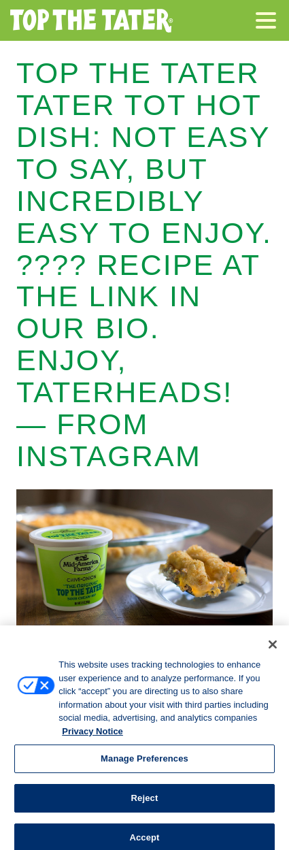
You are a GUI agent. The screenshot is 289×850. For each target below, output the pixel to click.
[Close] (273, 650)
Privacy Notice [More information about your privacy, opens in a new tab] (92, 737)
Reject (144, 803)
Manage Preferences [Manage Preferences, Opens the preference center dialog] (144, 764)
